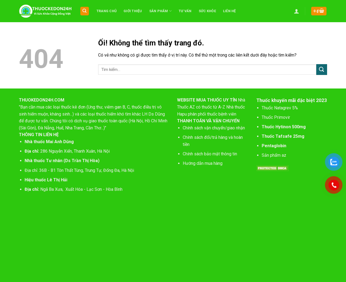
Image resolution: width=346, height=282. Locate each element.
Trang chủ (107, 11)
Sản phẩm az (274, 155)
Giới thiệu (133, 11)
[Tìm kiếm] (84, 11)
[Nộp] (321, 69)
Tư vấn (185, 11)
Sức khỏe (207, 11)
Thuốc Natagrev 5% (280, 107)
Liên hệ (229, 11)
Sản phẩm (160, 11)
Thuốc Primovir (276, 117)
